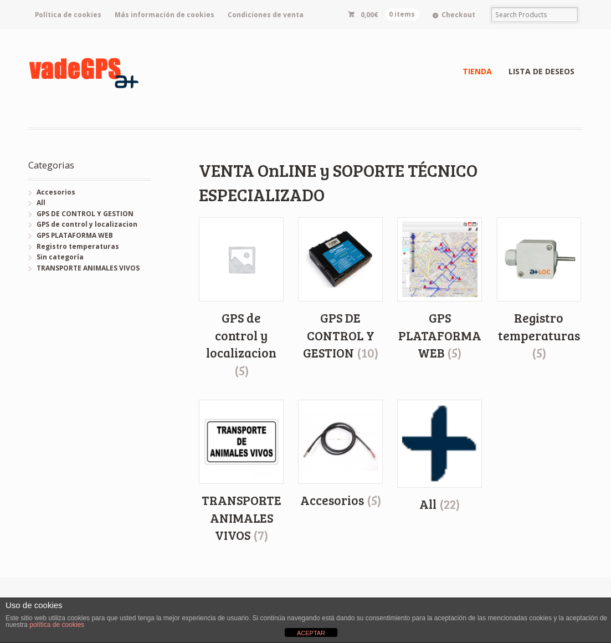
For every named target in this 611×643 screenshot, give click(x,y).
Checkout (458, 14)
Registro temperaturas (78, 246)
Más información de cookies (164, 14)
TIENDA (477, 71)
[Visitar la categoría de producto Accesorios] (340, 454)
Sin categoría (60, 257)
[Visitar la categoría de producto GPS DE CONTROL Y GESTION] (340, 289)
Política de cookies (68, 14)
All (41, 202)
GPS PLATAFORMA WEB (75, 235)
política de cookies (56, 625)
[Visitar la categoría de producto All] (439, 456)
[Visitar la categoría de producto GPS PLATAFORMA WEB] (439, 289)
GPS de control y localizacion (87, 224)
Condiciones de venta (266, 14)
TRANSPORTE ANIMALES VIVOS (88, 268)
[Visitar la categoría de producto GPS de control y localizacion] (241, 298)
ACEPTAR (311, 633)
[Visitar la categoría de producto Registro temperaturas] (539, 289)
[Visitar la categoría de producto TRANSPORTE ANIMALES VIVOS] (241, 472)
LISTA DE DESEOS (541, 71)
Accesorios (56, 192)
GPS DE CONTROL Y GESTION (85, 213)
